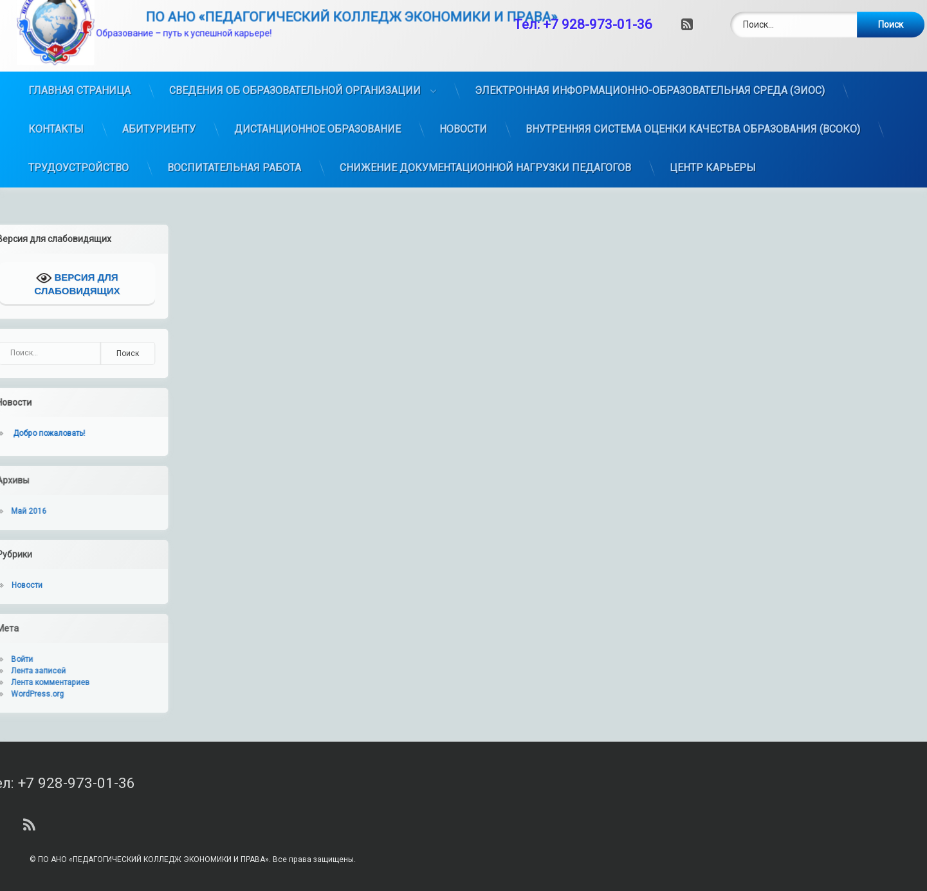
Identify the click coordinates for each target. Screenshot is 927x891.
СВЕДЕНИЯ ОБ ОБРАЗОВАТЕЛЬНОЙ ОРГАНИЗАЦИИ (295, 59)
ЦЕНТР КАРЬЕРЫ (713, 137)
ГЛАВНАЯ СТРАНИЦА (79, 59)
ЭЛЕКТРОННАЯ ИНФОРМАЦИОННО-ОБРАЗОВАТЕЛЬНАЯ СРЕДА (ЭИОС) (650, 59)
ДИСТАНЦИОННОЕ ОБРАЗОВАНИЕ (317, 98)
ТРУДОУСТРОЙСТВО (78, 137)
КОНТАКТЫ (56, 98)
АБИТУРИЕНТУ (159, 98)
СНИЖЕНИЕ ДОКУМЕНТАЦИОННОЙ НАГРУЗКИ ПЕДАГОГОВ (485, 137)
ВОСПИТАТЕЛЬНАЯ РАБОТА (234, 137)
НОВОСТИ (463, 98)
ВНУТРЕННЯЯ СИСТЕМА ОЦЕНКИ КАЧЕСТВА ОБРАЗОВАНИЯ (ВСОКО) (693, 98)
